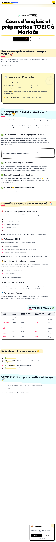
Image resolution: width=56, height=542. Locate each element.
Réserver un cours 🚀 (21, 39)
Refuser (48, 535)
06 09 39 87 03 (7, 65)
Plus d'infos (42, 538)
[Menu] (53, 2)
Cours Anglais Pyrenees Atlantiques (12, 5)
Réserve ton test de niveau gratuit (15, 97)
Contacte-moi (19, 392)
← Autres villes (37, 39)
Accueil (2, 5)
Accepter (36, 535)
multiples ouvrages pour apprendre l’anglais (18, 140)
